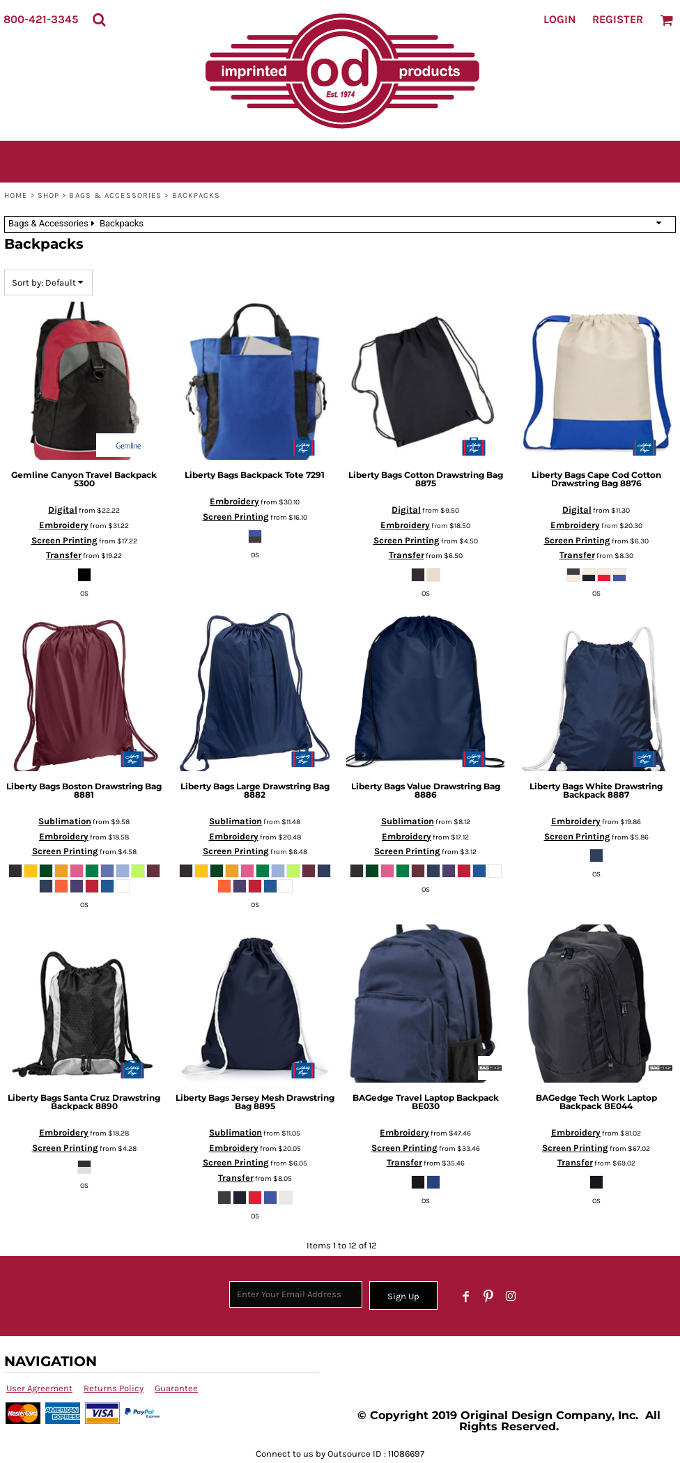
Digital (62, 509)
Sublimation (64, 821)
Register (617, 19)
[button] (99, 19)
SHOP (48, 195)
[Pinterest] (488, 1296)
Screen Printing (64, 540)
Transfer (64, 555)
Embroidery (63, 525)
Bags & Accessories (115, 195)
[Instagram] (510, 1296)
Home (15, 195)
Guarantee (176, 1388)
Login (559, 19)
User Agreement (39, 1388)
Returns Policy (114, 1388)
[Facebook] (466, 1296)
